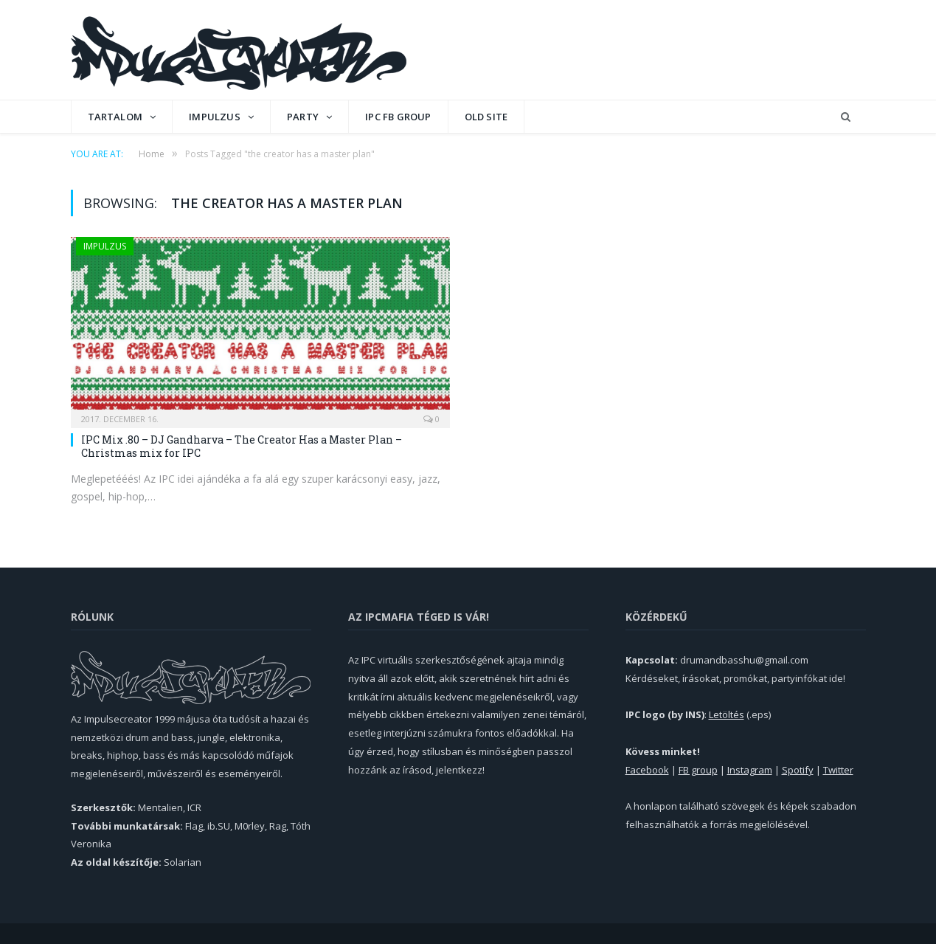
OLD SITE (486, 116)
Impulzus (214, 116)
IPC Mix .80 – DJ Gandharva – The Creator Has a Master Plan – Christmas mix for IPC (241, 446)
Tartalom (115, 116)
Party (303, 116)
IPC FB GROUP (398, 116)
